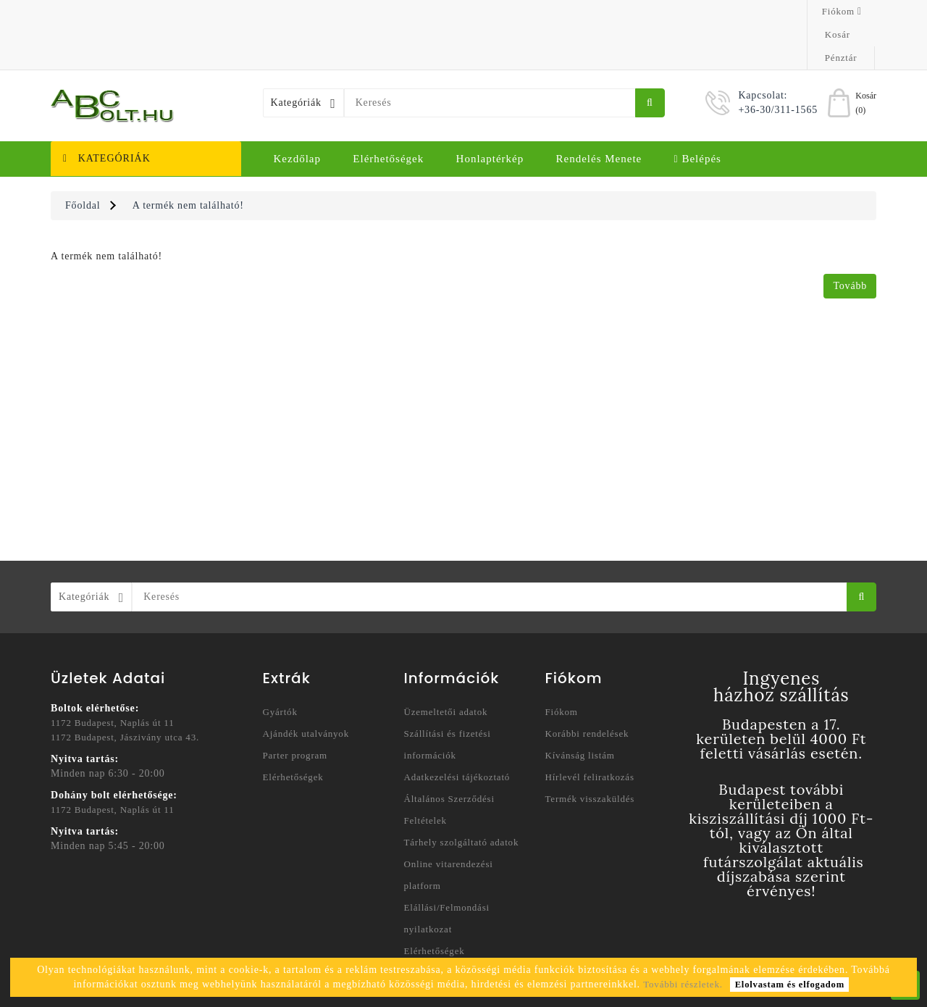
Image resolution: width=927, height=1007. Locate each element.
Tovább (850, 239)
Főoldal (82, 159)
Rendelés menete (599, 112)
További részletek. (683, 984)
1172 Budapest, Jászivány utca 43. (125, 690)
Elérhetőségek (388, 112)
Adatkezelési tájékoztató (457, 730)
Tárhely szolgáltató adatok (461, 795)
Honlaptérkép (490, 112)
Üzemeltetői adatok (446, 665)
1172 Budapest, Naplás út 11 (112, 676)
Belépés (697, 112)
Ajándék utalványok (306, 687)
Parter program (295, 708)
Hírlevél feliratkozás (589, 730)
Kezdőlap (297, 112)
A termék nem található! (188, 159)
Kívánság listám (580, 708)
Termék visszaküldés (590, 752)
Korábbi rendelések (587, 687)
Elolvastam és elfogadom (789, 984)
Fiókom (561, 665)
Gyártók (280, 665)
